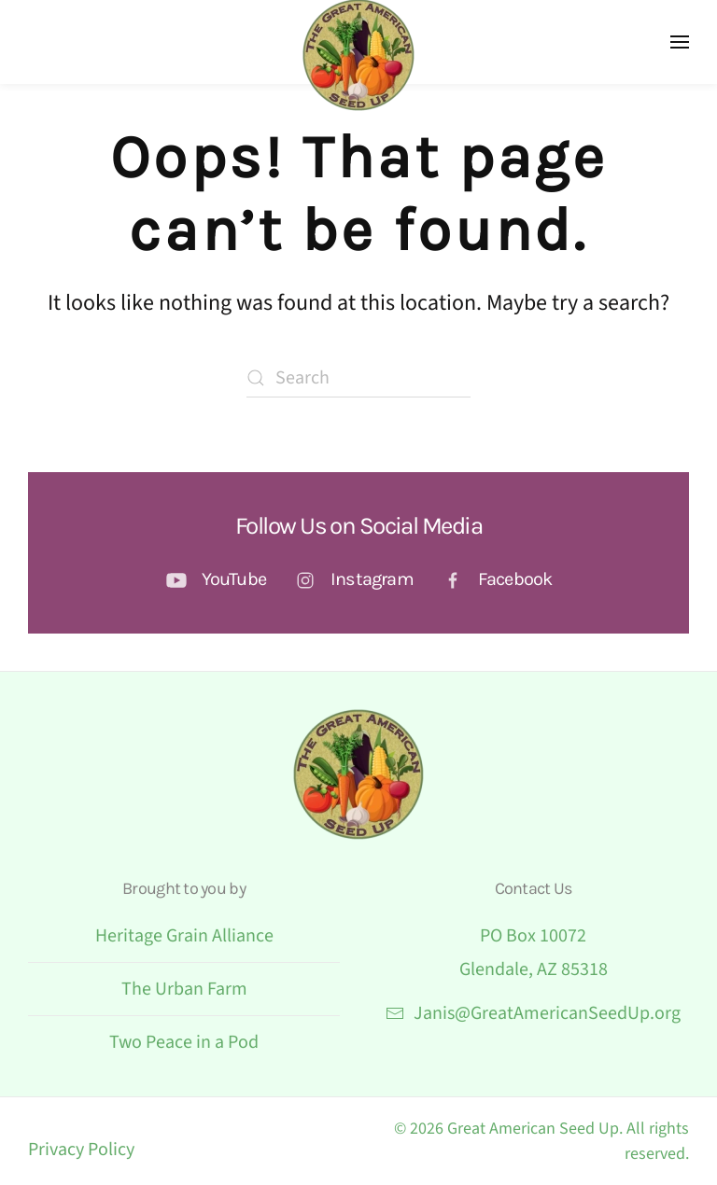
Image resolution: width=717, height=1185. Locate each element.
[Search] (358, 377)
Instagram (372, 579)
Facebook (515, 579)
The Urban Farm (184, 989)
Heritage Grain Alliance (184, 936)
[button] (679, 42)
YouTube (234, 579)
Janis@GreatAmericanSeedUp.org (533, 1013)
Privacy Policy (81, 1149)
